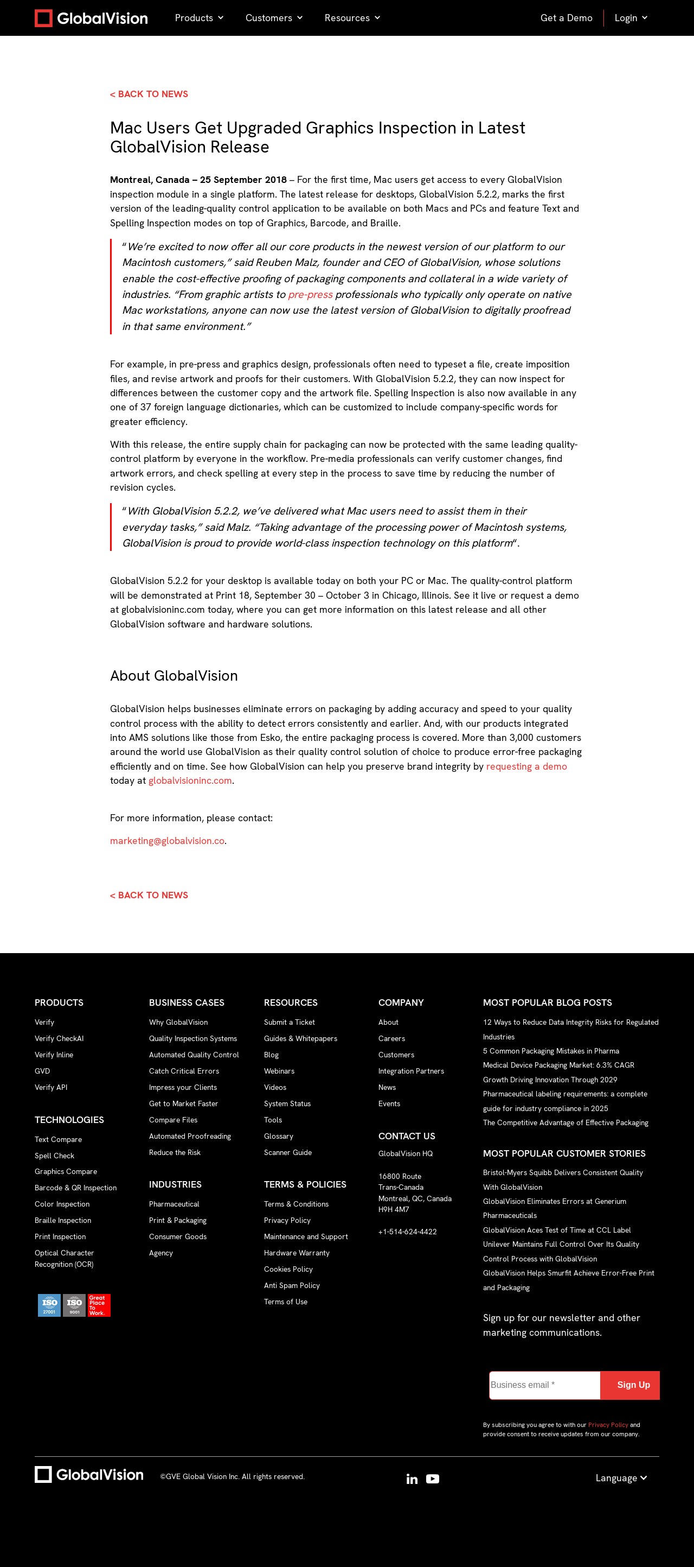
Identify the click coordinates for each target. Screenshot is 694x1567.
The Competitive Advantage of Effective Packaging (565, 1122)
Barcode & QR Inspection (76, 1187)
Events (389, 1103)
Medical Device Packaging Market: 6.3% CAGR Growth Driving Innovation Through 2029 (558, 1072)
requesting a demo (526, 766)
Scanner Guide (288, 1152)
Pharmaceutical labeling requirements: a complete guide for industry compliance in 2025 (565, 1101)
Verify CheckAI (59, 1038)
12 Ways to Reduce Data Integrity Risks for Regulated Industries (571, 1029)
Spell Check (54, 1155)
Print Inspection (60, 1236)
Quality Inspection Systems (193, 1038)
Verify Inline (54, 1055)
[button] (199, 18)
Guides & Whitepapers (300, 1038)
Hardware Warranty (297, 1253)
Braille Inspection (63, 1220)
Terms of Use (285, 1301)
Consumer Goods (178, 1236)
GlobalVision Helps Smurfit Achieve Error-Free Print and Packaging (568, 1280)
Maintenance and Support (306, 1236)
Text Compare (58, 1139)
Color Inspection (62, 1204)
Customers (396, 1055)
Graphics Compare (66, 1171)
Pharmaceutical (174, 1204)
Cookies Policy (288, 1269)
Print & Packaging (178, 1220)
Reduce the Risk (175, 1152)
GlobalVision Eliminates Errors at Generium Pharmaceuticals (554, 1208)
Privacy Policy (287, 1220)
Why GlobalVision (178, 1022)
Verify (44, 1022)
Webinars (279, 1071)
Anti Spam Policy (292, 1285)
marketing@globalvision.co (167, 840)
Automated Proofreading (190, 1136)
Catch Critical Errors (184, 1071)
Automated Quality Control (194, 1055)
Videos (275, 1087)
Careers (391, 1038)
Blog (271, 1055)
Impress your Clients (183, 1087)
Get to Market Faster (184, 1103)
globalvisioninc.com (190, 780)
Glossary (278, 1136)
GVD (42, 1071)
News (387, 1087)
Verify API (51, 1087)
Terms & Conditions (296, 1204)
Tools (273, 1120)
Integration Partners (411, 1071)
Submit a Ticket (289, 1022)
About (388, 1022)
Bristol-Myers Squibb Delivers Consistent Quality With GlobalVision (563, 1179)
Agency (161, 1253)
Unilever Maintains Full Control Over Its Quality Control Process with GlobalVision (561, 1251)
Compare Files (173, 1120)
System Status (287, 1103)
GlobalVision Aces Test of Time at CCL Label (557, 1230)
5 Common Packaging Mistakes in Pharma (551, 1051)
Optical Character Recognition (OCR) (64, 1258)
